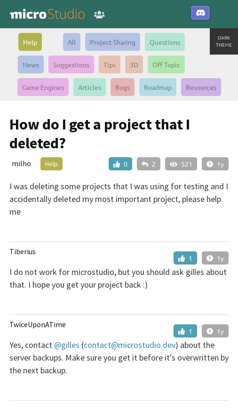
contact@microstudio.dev (129, 344)
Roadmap (158, 87)
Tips (109, 64)
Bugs (122, 87)
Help (30, 42)
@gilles (66, 344)
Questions (165, 42)
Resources (201, 87)
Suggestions (71, 64)
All (72, 42)
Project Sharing (112, 42)
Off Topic (166, 64)
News (31, 64)
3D (134, 64)
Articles (89, 87)
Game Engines (43, 87)
